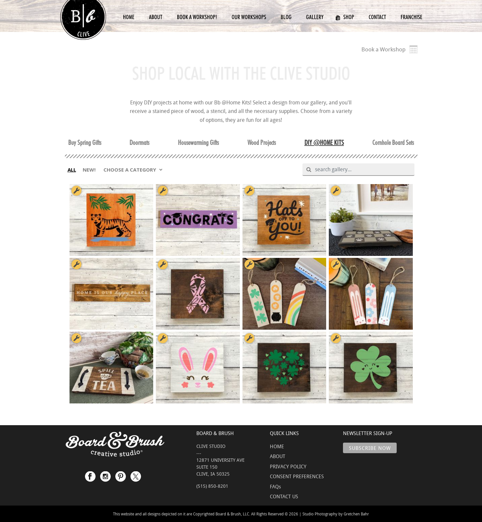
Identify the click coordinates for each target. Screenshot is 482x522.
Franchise (411, 17)
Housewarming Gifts (198, 143)
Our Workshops (249, 17)
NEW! (89, 169)
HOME (277, 446)
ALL (72, 169)
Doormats (139, 143)
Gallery (315, 17)
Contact (377, 17)
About (155, 17)
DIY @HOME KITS (324, 143)
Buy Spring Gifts (84, 143)
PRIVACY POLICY (288, 466)
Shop (344, 17)
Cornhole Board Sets (393, 143)
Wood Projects (261, 143)
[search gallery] (361, 169)
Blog (286, 17)
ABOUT (277, 456)
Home (128, 17)
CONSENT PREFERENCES (297, 476)
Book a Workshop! (197, 17)
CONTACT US (284, 496)
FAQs (275, 486)
